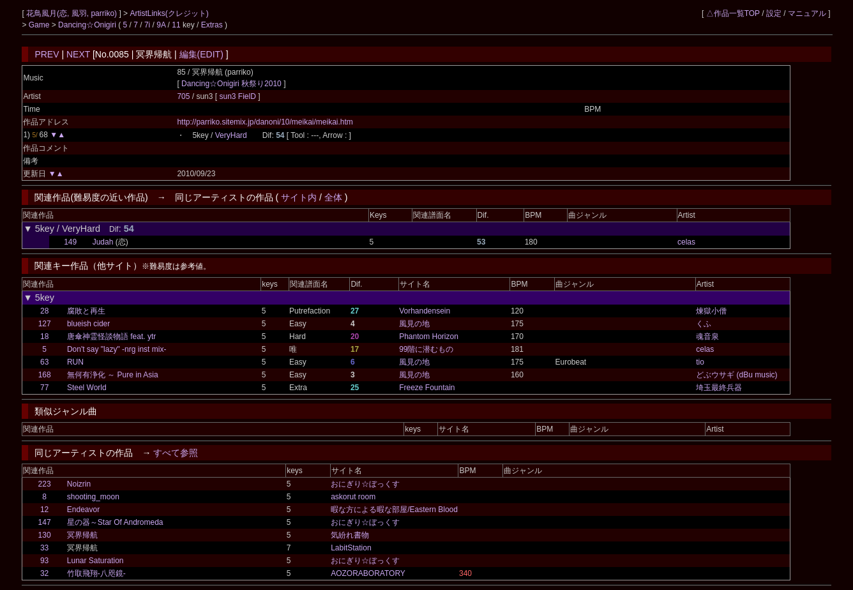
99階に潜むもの (426, 349)
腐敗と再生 (86, 310)
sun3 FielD (238, 96)
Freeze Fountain (427, 387)
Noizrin (79, 484)
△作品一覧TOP (733, 13)
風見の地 (414, 323)
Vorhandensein (424, 310)
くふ (703, 323)
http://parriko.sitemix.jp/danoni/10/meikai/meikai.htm (264, 121)
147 (44, 522)
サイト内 (299, 197)
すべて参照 (175, 453)
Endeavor (83, 509)
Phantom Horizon (428, 336)
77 (44, 387)
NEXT (78, 54)
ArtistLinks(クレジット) (169, 13)
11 (176, 24)
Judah (103, 242)
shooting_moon (93, 496)
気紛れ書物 (350, 535)
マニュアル (807, 13)
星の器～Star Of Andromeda (115, 522)
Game (40, 24)
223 (44, 484)
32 (44, 573)
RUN (75, 362)
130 (44, 535)
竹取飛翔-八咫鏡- (96, 573)
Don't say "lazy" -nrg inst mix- (117, 349)
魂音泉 (707, 336)
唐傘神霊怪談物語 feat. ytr (111, 336)
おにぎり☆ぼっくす (365, 484)
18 (44, 336)
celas (686, 242)
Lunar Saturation (95, 560)
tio (700, 362)
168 (44, 374)
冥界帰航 (82, 535)
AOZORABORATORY (368, 573)
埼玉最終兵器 (719, 387)
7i (147, 24)
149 (70, 242)
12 (44, 509)
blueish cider (88, 323)
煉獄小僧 (711, 310)
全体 (333, 197)
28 (44, 310)
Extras (212, 24)
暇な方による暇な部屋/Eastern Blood (394, 509)
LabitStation (351, 547)
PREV (46, 54)
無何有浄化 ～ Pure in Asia (112, 374)
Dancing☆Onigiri (88, 24)
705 (183, 96)
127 (44, 323)
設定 (773, 13)
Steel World (87, 387)
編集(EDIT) (201, 54)
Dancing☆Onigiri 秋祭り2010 (231, 83)
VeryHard (231, 135)
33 (44, 547)
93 (44, 560)
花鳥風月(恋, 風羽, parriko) (72, 13)
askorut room (353, 496)
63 (44, 362)
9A (160, 24)
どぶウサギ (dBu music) (736, 374)
